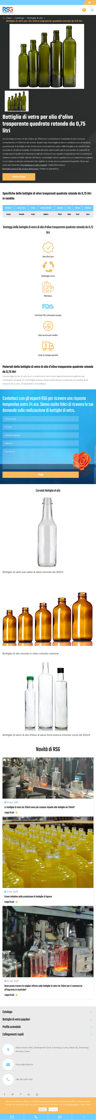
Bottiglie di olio (35, 18)
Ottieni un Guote (18, 177)
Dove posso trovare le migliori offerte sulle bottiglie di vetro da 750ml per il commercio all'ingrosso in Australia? (43, 988)
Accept (53, 1109)
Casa (9, 18)
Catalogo (19, 18)
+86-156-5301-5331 (17, 1079)
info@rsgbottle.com (17, 1064)
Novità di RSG (48, 749)
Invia (40, 474)
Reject (43, 1109)
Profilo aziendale (11, 1027)
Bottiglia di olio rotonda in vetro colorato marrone (30, 653)
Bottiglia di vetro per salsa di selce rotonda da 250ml (32, 572)
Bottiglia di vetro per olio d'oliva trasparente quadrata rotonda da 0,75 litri (44, 21)
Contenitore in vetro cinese (33, 165)
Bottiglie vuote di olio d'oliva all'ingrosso (20, 169)
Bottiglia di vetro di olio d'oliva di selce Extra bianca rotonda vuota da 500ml (46, 735)
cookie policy (72, 1104)
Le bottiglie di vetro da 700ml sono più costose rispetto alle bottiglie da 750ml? (39, 807)
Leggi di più (11, 812)
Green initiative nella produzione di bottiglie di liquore (28, 897)
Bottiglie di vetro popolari (16, 1019)
